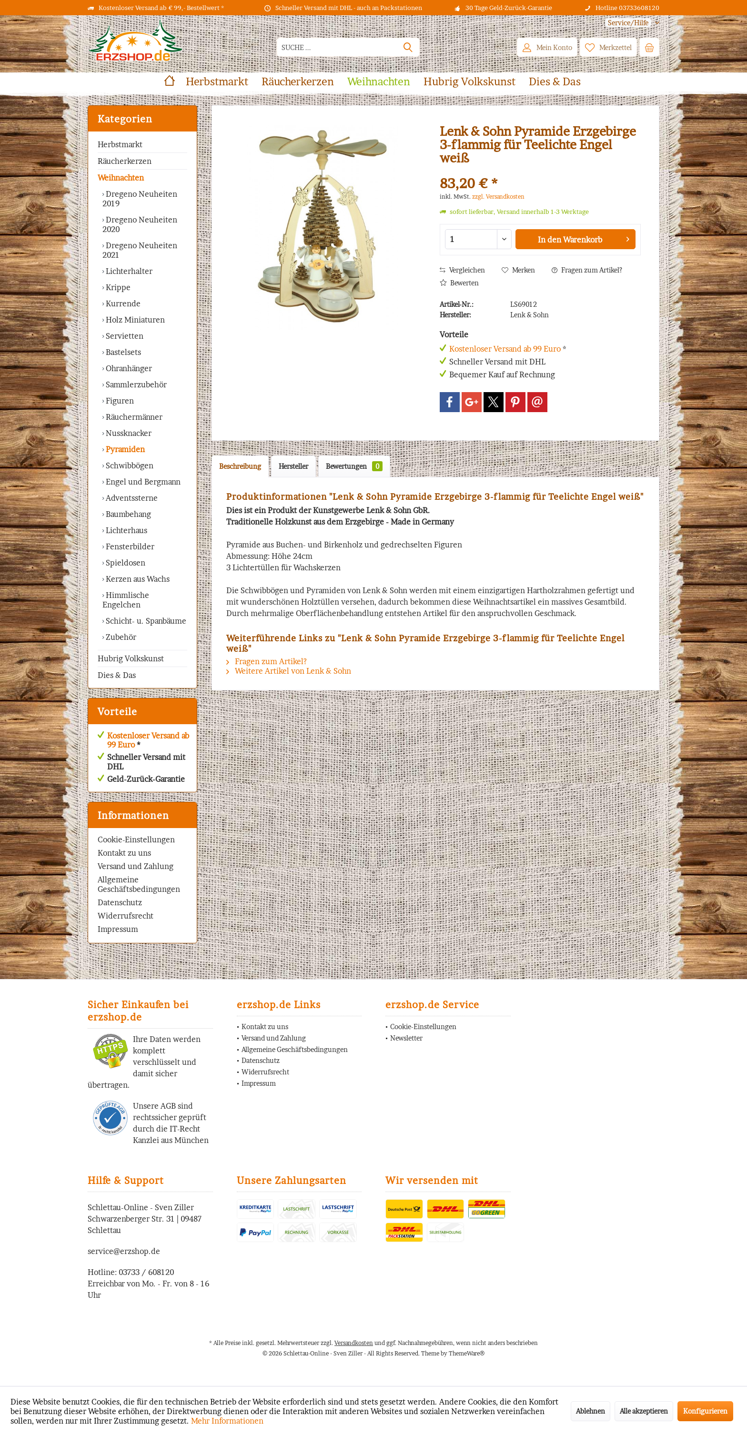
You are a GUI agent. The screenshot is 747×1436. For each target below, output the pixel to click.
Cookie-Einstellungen (136, 839)
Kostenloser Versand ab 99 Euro (148, 740)
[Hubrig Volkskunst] (469, 81)
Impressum (118, 929)
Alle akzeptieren (644, 1411)
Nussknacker (127, 433)
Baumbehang (127, 514)
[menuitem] (628, 23)
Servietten (123, 336)
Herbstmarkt (120, 144)
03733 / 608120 (146, 1272)
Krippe (117, 287)
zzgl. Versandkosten (498, 196)
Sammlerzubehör (135, 384)
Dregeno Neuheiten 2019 (139, 198)
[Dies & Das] (554, 81)
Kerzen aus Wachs (137, 579)
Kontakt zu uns (124, 853)
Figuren (119, 400)
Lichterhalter (128, 271)
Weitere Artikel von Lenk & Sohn (288, 671)
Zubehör (120, 637)
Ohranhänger (128, 368)
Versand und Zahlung (135, 866)
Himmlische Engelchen (125, 599)
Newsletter (406, 1038)
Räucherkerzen (124, 161)
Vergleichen (462, 270)
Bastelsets (122, 352)
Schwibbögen (128, 465)
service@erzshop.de (124, 1251)
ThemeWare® (467, 1353)
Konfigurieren (705, 1411)
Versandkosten (353, 1342)
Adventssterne (131, 498)
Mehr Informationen (227, 1421)
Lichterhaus (125, 530)
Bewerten (459, 283)
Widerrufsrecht (125, 915)
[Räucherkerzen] (298, 81)
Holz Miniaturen (134, 319)
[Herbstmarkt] (217, 81)
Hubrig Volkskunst (131, 658)
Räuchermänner (133, 417)
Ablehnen (590, 1411)
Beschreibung (240, 466)
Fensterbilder (129, 546)
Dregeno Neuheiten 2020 (139, 224)
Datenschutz (120, 902)
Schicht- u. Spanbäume (145, 621)
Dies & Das (117, 675)
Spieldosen (124, 562)
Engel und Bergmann (142, 481)
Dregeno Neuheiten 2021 (139, 250)
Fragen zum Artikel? (587, 270)
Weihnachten (121, 177)
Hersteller (293, 466)
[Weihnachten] (379, 81)
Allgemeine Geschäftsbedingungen (139, 884)
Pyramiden (124, 449)
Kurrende (122, 303)
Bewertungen (354, 466)
